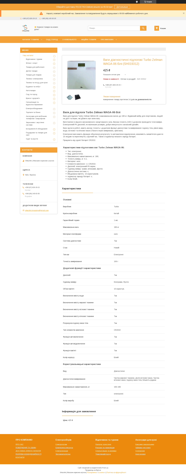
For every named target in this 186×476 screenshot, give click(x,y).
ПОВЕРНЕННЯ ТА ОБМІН (26, 448)
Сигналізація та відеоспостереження (34, 103)
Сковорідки (140, 451)
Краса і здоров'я (33, 98)
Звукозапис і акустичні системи (35, 123)
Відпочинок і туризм (34, 59)
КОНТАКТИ (20, 457)
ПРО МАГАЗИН (107, 39)
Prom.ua (105, 468)
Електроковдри (62, 451)
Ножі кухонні (140, 454)
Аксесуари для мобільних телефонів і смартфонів (36, 117)
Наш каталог (28, 55)
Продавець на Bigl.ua (93, 470)
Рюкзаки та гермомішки (104, 448)
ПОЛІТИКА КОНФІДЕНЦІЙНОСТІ (28, 454)
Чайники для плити (142, 448)
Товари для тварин (33, 75)
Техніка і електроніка (34, 79)
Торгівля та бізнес (33, 112)
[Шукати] (143, 28)
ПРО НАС (20, 444)
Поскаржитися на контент (96, 472)
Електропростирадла (64, 448)
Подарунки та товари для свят (36, 134)
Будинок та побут (33, 87)
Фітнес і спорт (31, 63)
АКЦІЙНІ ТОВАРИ (88, 39)
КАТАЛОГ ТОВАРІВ (30, 39)
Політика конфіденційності (116, 472)
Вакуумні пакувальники (144, 444)
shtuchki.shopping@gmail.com (37, 210)
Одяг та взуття (32, 139)
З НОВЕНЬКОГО (69, 39)
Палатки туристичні (103, 444)
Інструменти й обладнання (36, 129)
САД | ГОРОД (52, 39)
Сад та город (31, 94)
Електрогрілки (61, 444)
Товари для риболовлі (35, 67)
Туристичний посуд (103, 454)
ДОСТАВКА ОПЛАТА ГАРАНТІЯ (28, 451)
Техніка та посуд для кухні (37, 83)
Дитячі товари (31, 71)
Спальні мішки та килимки (105, 451)
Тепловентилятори (63, 454)
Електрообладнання (34, 108)
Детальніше (122, 7)
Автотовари (31, 90)
